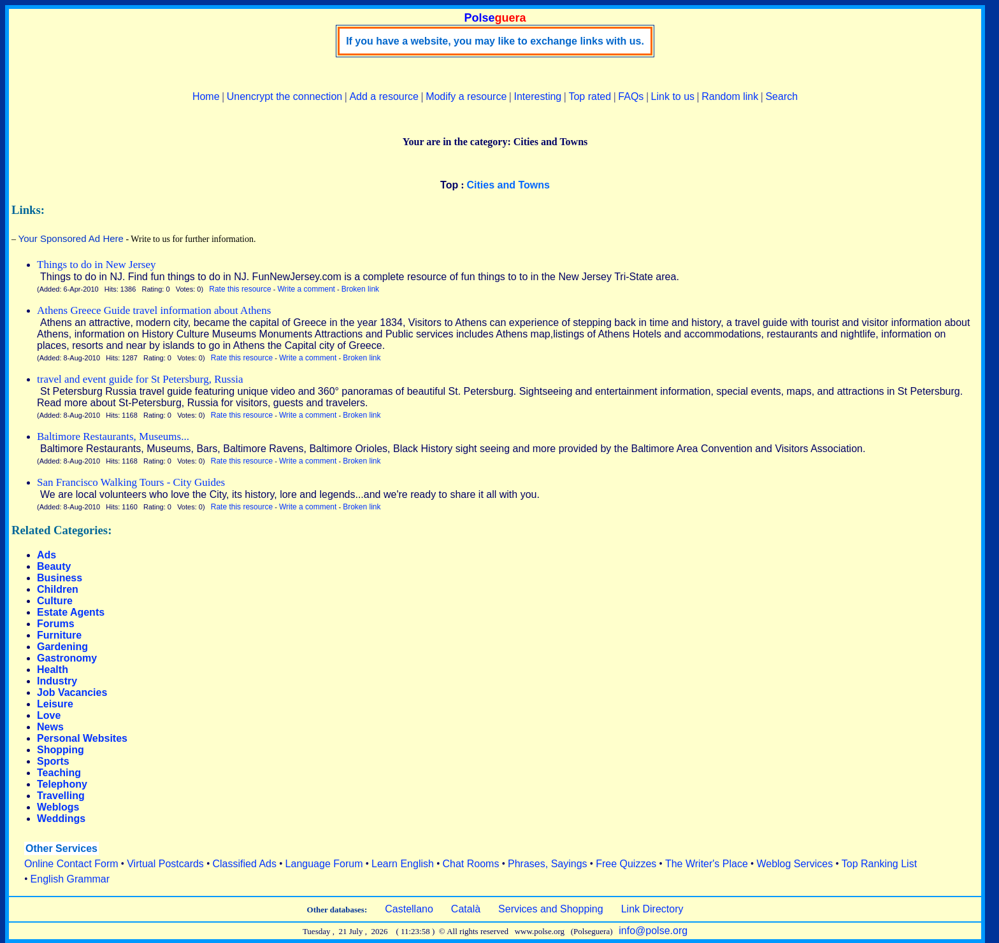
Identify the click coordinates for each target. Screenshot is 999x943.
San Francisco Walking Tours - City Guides (131, 482)
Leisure (55, 703)
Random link (729, 96)
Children (57, 589)
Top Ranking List (879, 863)
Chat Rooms (471, 863)
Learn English (402, 863)
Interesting (538, 96)
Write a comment (305, 289)
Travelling (61, 795)
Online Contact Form (71, 863)
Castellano (409, 909)
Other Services (61, 848)
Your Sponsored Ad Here (71, 238)
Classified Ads (244, 863)
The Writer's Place (706, 863)
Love (49, 715)
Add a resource (384, 96)
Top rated (589, 96)
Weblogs (58, 807)
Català (465, 909)
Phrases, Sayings (547, 863)
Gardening (62, 646)
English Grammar (70, 879)
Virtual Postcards (165, 863)
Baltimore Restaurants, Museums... (113, 436)
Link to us (672, 96)
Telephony (62, 784)
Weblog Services (794, 863)
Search (781, 96)
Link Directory (652, 909)
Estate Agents (70, 612)
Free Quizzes (626, 863)
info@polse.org (653, 930)
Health (52, 669)
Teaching (59, 772)
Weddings (61, 818)
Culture (55, 600)
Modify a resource (466, 96)
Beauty (54, 566)
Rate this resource (240, 289)
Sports (53, 761)
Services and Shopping (550, 909)
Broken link (360, 289)
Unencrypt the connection (284, 96)
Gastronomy (67, 658)
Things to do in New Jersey (96, 265)
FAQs (630, 96)
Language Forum (324, 863)
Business (59, 577)
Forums (56, 623)
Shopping (60, 749)
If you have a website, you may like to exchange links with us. (495, 41)
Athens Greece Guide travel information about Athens (154, 310)
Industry (57, 681)
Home (206, 96)
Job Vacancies (72, 692)
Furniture (59, 635)
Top (449, 185)
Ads (46, 554)
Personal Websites (82, 738)
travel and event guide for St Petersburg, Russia (140, 379)
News (50, 726)
